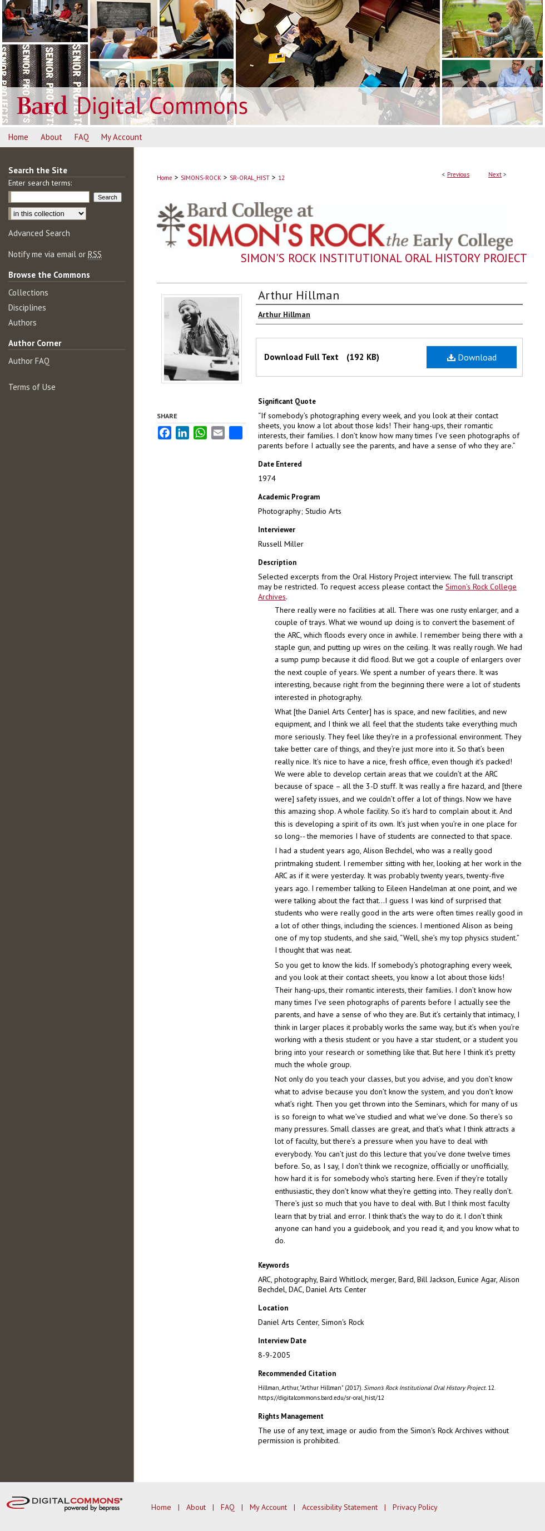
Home (164, 178)
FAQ (229, 1507)
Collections (28, 292)
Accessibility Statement (341, 1507)
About (197, 1507)
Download (472, 357)
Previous (458, 174)
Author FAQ (28, 361)
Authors (22, 322)
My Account (269, 1507)
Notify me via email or (55, 254)
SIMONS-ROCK (201, 178)
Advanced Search (39, 233)
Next (495, 174)
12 (281, 178)
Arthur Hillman (298, 295)
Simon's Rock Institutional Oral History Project (384, 258)
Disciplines (27, 307)
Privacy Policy (415, 1507)
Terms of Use (32, 387)
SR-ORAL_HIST (250, 178)
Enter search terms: (40, 183)
